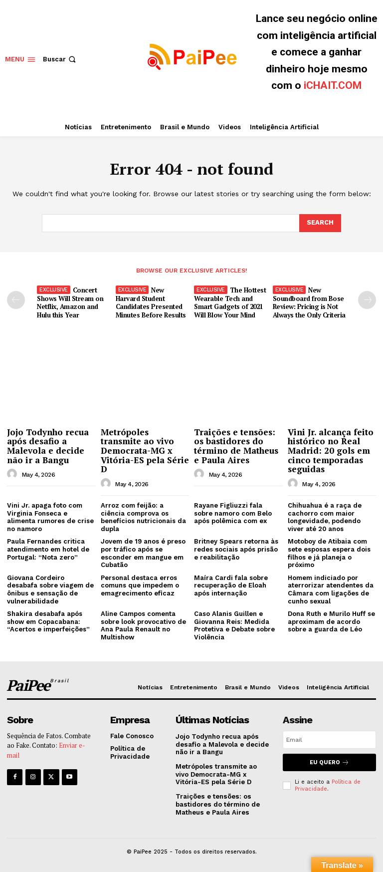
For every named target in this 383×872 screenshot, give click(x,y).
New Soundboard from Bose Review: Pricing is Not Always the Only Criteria (309, 303)
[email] (329, 740)
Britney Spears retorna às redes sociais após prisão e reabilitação (236, 549)
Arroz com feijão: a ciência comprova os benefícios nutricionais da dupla (143, 517)
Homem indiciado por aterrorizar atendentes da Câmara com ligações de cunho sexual (331, 589)
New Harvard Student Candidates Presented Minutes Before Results (151, 303)
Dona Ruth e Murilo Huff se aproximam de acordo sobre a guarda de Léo (331, 621)
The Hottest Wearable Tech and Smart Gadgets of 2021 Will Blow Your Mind (230, 303)
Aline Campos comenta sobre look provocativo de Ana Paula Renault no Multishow (143, 625)
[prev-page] (16, 300)
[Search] (320, 223)
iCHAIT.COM (333, 85)
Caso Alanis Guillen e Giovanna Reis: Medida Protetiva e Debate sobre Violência (234, 625)
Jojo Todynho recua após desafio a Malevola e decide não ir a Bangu (48, 445)
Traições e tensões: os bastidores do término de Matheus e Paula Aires (236, 445)
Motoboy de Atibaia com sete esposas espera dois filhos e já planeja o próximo (329, 553)
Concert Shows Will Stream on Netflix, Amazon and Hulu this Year (70, 303)
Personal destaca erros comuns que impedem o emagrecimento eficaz (140, 585)
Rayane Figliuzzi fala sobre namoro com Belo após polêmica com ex (233, 513)
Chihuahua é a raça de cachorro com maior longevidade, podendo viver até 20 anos (325, 517)
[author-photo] (13, 474)
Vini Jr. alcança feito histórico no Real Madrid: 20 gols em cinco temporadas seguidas (331, 450)
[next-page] (367, 300)
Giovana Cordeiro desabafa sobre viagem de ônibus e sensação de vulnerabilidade (50, 589)
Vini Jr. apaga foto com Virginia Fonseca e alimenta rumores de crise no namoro (50, 517)
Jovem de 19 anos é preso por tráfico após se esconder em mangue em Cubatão (143, 553)
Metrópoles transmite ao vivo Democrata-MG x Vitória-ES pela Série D (145, 450)
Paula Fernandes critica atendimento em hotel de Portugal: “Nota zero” (48, 549)
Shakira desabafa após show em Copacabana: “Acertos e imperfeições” (48, 621)
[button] (60, 59)
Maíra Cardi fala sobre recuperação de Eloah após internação (231, 585)
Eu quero (329, 762)
